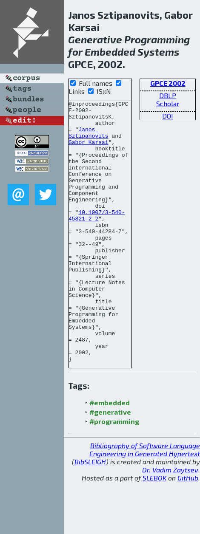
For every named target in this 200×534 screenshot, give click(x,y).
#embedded (109, 455)
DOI (167, 116)
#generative (110, 464)
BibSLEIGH (90, 514)
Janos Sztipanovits (89, 139)
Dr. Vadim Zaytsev (170, 522)
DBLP (167, 95)
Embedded (110, 51)
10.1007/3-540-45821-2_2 (97, 238)
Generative (95, 39)
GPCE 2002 (168, 83)
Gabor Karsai (89, 151)
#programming (114, 473)
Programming (157, 39)
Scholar (168, 103)
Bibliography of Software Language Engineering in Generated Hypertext (144, 502)
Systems (158, 51)
